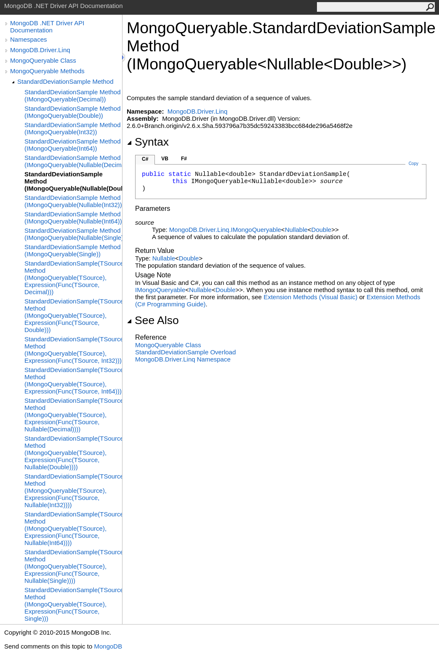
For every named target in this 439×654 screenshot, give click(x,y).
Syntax (148, 142)
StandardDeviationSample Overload (185, 352)
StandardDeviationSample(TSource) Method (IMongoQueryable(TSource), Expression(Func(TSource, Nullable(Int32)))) (73, 490)
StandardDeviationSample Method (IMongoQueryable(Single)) (72, 250)
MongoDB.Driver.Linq (40, 49)
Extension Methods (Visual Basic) (310, 296)
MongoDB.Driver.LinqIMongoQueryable (225, 229)
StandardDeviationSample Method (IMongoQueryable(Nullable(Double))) (73, 181)
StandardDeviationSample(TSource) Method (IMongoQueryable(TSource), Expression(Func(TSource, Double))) (73, 315)
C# (145, 159)
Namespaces (28, 39)
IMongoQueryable (160, 289)
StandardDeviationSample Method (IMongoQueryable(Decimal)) (72, 95)
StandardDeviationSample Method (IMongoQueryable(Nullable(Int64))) (73, 217)
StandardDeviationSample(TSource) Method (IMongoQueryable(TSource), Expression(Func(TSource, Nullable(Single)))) (73, 566)
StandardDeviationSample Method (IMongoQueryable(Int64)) (72, 145)
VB (164, 159)
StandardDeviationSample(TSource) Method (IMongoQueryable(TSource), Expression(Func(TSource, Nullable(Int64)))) (73, 528)
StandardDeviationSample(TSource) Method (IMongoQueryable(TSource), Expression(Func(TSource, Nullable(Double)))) (73, 453)
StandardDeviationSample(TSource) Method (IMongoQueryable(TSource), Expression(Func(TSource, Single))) (73, 604)
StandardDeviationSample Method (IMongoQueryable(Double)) (72, 112)
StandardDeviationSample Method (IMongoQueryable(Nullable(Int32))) (73, 201)
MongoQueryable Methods (47, 70)
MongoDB (108, 646)
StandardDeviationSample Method (65, 81)
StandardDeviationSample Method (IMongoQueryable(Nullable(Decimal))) (73, 161)
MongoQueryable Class (43, 60)
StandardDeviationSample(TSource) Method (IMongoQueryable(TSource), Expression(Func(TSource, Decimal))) (73, 277)
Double (321, 229)
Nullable (296, 229)
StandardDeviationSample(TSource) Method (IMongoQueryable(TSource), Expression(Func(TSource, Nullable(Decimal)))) (73, 415)
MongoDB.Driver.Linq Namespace (183, 359)
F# (184, 159)
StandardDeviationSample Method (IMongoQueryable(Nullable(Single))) (73, 234)
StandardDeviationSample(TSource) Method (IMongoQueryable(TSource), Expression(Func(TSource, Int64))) (73, 380)
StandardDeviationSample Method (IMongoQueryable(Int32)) (72, 128)
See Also (153, 320)
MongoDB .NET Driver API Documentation (47, 26)
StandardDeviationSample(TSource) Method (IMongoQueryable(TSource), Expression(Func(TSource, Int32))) (73, 349)
